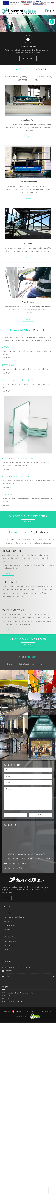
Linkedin (6, 976)
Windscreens (8, 921)
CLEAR (40, 815)
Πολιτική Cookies (20, 1016)
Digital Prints (8, 949)
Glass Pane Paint (9, 945)
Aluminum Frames (9, 925)
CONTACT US (28, 522)
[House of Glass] (19, 11)
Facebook (7, 971)
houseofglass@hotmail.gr (17, 864)
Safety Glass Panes (10, 937)
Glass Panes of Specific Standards (14, 917)
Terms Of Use (45, 1011)
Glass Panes (8, 913)
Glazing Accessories (10, 941)
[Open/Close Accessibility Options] (52, 21)
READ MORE (28, 59)
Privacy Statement (31, 1011)
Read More (28, 137)
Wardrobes (7, 929)
